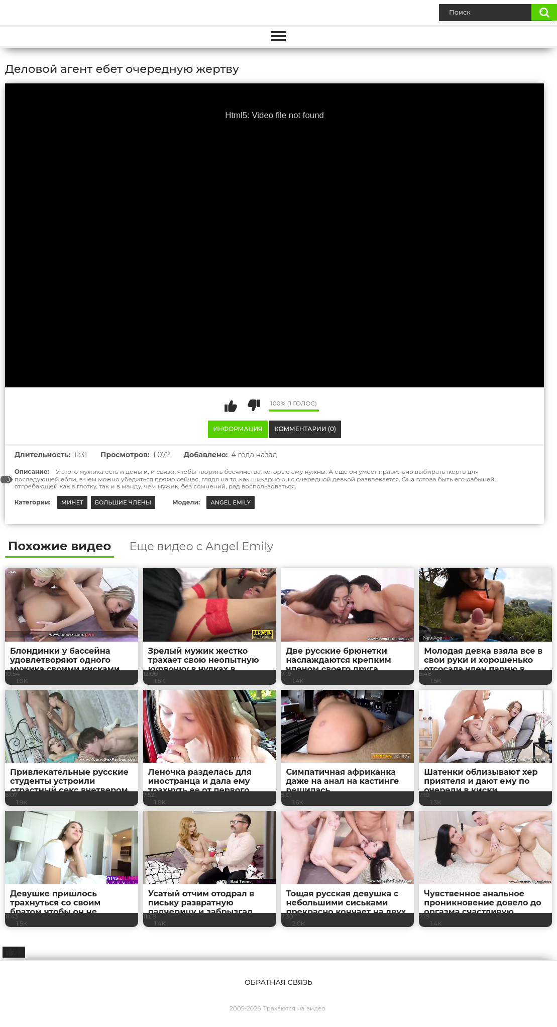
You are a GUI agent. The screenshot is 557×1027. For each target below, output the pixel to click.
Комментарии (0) (305, 429)
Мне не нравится (254, 405)
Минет (72, 502)
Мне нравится (231, 405)
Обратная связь (278, 982)
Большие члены (123, 502)
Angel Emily (230, 502)
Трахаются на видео (294, 1008)
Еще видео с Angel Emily (201, 546)
